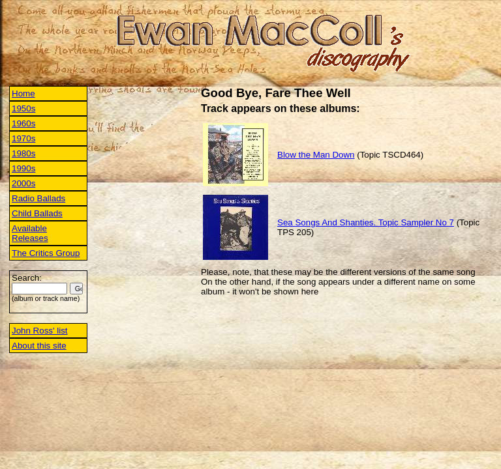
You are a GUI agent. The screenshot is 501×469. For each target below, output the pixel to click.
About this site (39, 345)
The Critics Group (46, 253)
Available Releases (30, 233)
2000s (23, 183)
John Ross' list (40, 330)
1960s (23, 123)
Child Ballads (37, 213)
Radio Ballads (38, 198)
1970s (23, 138)
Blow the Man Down (316, 155)
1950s (23, 108)
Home (23, 93)
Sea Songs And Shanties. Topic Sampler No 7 (365, 222)
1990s (23, 168)
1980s (23, 153)
